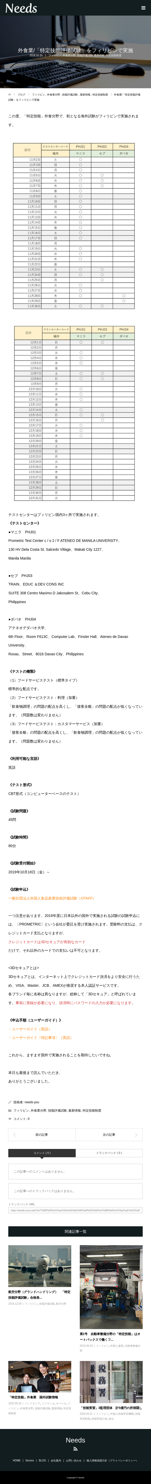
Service (29, 1460)
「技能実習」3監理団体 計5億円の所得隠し (111, 1408)
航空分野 (61, 1303)
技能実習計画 (99, 1418)
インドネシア (32, 1403)
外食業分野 (69, 55)
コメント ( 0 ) (42, 1152)
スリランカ (48, 1403)
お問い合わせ (74, 1460)
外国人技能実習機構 (122, 1413)
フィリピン (54, 55)
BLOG (42, 1460)
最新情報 (99, 55)
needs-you (32, 1102)
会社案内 (56, 1460)
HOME (16, 1460)
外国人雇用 (116, 1345)
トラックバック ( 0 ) (109, 1152)
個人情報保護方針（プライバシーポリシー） (112, 1460)
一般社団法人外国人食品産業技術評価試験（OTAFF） (52, 898)
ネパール (61, 1403)
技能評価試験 (85, 55)
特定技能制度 (113, 55)
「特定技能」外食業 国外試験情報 (33, 1397)
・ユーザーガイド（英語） (30, 1029)
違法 (111, 1418)
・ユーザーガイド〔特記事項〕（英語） (41, 1038)
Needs (75, 1440)
